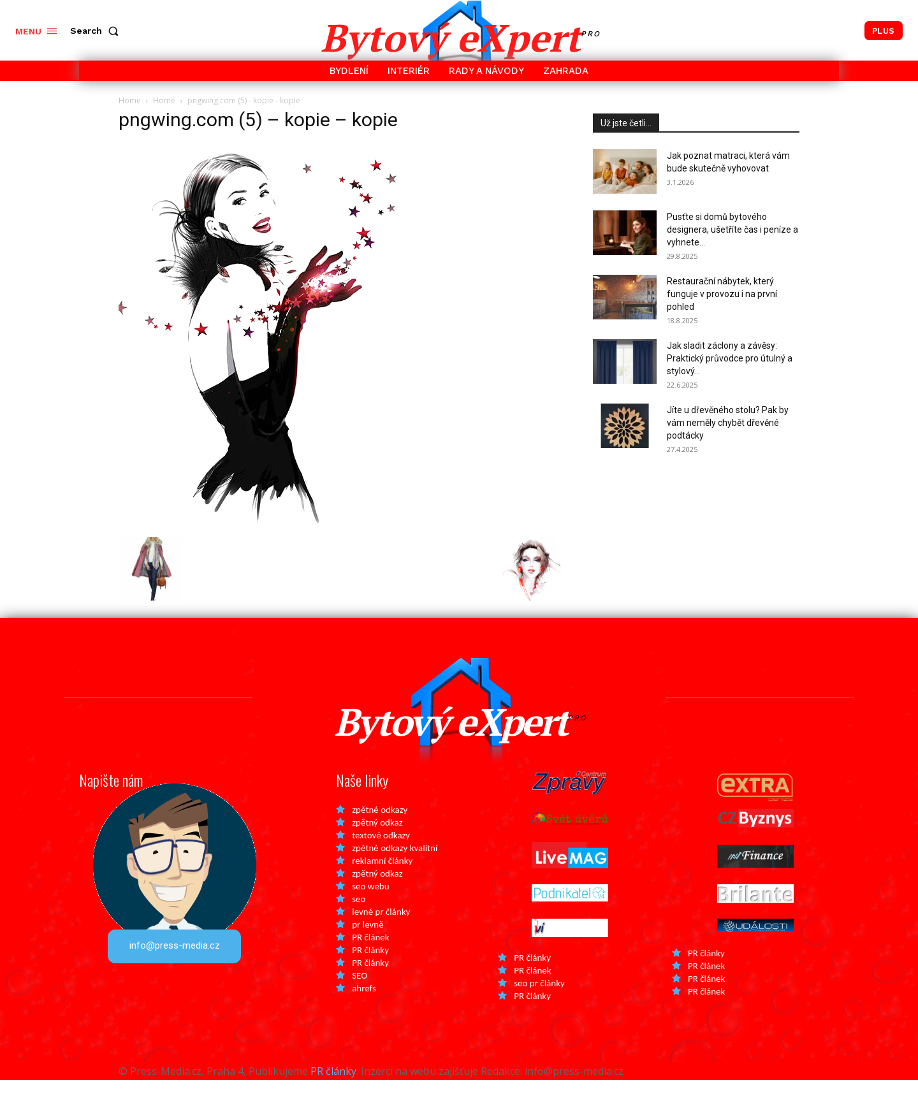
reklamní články (382, 874)
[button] (97, 30)
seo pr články (539, 997)
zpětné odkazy (379, 823)
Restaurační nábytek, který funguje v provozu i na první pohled (722, 294)
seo (358, 913)
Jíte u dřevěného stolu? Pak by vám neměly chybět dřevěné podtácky (728, 423)
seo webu (370, 900)
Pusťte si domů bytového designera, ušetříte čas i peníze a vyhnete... (732, 229)
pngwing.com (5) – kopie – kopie (258, 119)
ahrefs (364, 1002)
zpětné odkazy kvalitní (394, 862)
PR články (370, 964)
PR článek (370, 951)
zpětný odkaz (377, 836)
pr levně (367, 938)
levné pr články (381, 925)
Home (130, 100)
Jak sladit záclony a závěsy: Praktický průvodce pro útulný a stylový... (729, 358)
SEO (359, 989)
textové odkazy (381, 849)
